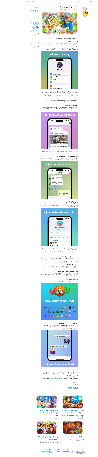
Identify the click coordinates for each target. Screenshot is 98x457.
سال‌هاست (66, 107)
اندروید (48, 452)
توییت (59, 387)
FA (21, 1)
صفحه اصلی (81, 1)
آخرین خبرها (25, 7)
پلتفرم (28, 449)
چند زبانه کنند (51, 267)
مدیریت (63, 1)
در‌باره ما (57, 449)
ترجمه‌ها (27, 452)
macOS (39, 452)
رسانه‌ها (57, 454)
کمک (76, 1)
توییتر (16, 1)
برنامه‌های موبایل (47, 449)
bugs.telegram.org (38, 376)
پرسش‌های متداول (55, 451)
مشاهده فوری (26, 454)
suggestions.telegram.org (43, 378)
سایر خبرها (49, 393)
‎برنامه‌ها (71, 1)
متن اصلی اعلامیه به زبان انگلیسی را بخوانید (57, 9)
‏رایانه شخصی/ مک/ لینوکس (36, 451)
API (67, 1)
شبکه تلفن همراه (46, 454)
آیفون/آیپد (48, 451)
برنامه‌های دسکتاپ (37, 449)
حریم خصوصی (56, 452)
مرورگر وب (39, 454)
